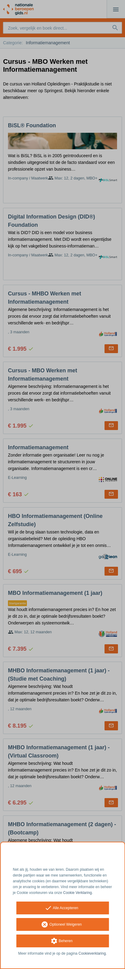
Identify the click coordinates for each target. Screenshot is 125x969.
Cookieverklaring (92, 953)
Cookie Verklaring (77, 893)
